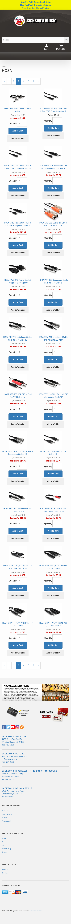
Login (46, 47)
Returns (4, 842)
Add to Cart (18, 131)
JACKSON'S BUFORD (13, 754)
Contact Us (5, 811)
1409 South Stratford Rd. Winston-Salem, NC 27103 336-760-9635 (13, 742)
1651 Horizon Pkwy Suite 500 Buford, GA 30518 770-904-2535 (14, 759)
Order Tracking (7, 814)
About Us (5, 869)
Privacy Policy (6, 849)
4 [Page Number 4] (24, 81)
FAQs (3, 845)
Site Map (5, 873)
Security (4, 852)
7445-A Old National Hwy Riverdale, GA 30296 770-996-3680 (12, 777)
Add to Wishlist (18, 138)
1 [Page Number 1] (10, 81)
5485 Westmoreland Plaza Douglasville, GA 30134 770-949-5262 (13, 794)
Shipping (4, 838)
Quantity (13, 124)
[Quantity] (22, 123)
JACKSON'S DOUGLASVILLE (17, 788)
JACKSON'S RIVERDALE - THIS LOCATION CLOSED (29, 771)
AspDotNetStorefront (36, 911)
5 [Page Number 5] (29, 81)
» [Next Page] (39, 82)
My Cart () (61, 47)
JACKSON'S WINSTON (14, 736)
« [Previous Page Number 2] (5, 82)
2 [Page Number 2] (14, 81)
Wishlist (4, 818)
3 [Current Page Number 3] (19, 82)
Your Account (6, 821)
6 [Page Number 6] (34, 81)
